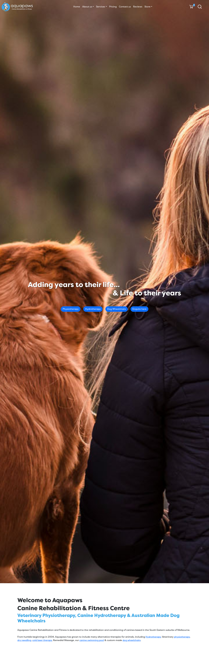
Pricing (113, 6)
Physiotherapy (71, 309)
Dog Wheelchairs (116, 309)
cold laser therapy (42, 640)
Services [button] (100, 6)
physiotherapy (182, 636)
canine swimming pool (91, 640)
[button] (200, 7)
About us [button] (87, 6)
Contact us (125, 6)
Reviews (137, 6)
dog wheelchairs (132, 640)
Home (76, 6)
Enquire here (139, 309)
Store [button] (147, 6)
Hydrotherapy (93, 309)
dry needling (24, 640)
